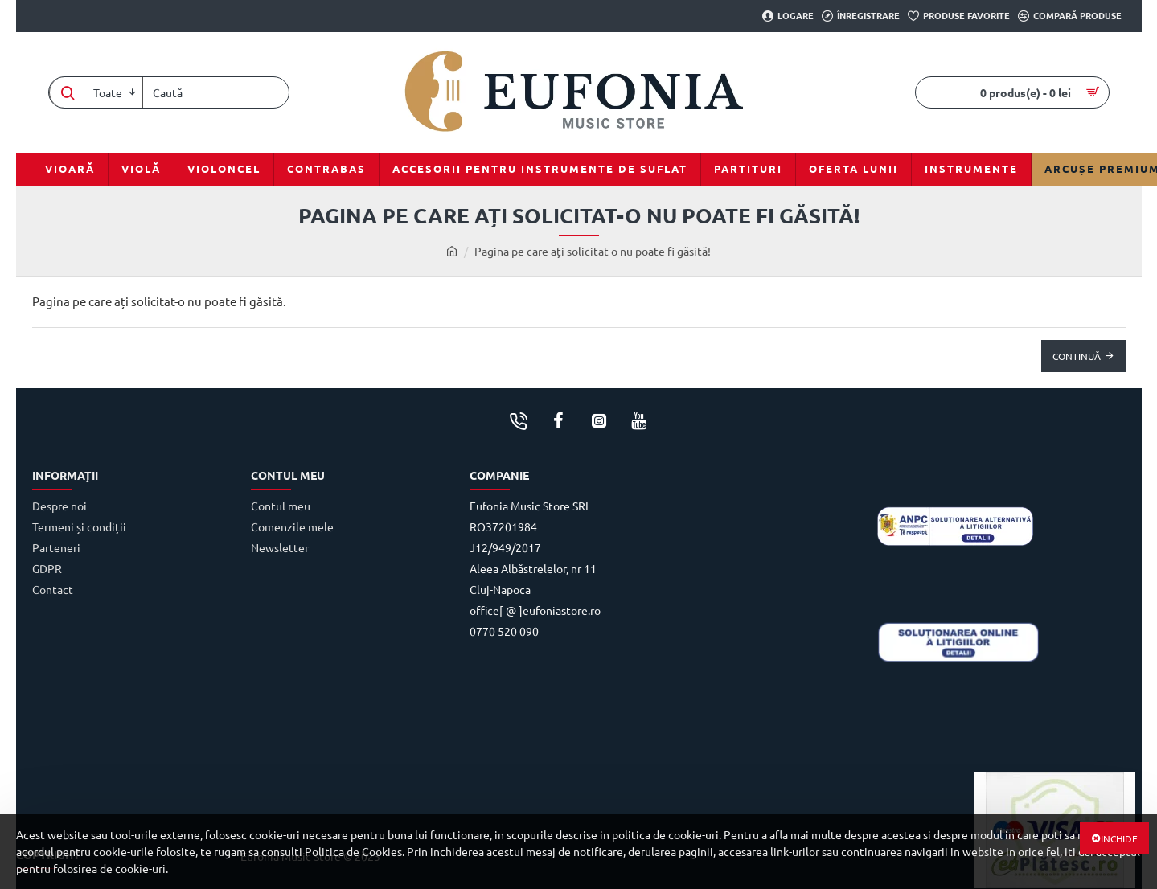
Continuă (1076, 356)
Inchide (1119, 838)
